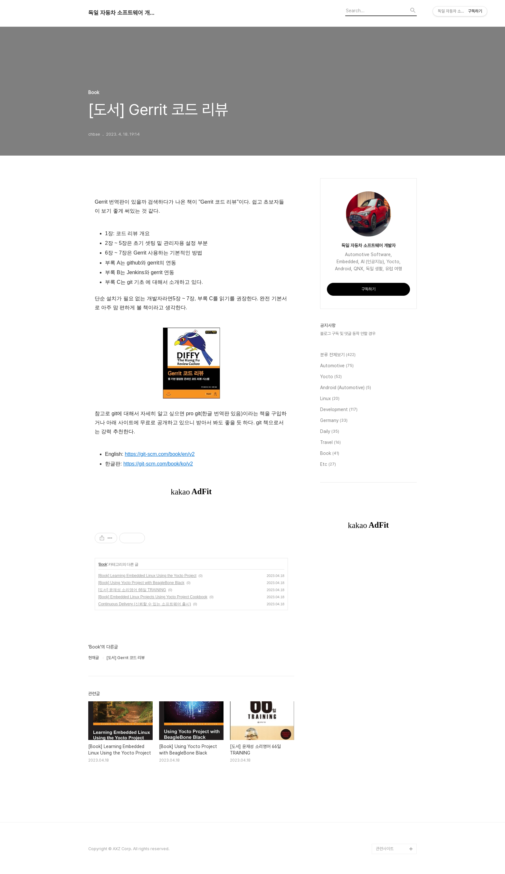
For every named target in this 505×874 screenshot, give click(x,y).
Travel (330, 442)
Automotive (337, 366)
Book (103, 564)
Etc (328, 464)
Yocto (331, 377)
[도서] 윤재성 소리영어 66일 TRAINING (132, 590)
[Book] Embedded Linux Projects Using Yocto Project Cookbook (152, 597)
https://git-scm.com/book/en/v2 (160, 454)
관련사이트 (385, 848)
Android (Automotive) (345, 388)
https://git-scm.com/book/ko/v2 (158, 463)
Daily (329, 431)
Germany (334, 421)
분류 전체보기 (338, 355)
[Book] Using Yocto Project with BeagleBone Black (141, 583)
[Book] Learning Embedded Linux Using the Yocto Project (147, 575)
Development (338, 410)
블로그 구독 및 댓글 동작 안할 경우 (348, 333)
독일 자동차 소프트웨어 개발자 (123, 13)
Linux (329, 399)
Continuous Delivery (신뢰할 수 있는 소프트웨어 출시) (144, 604)
